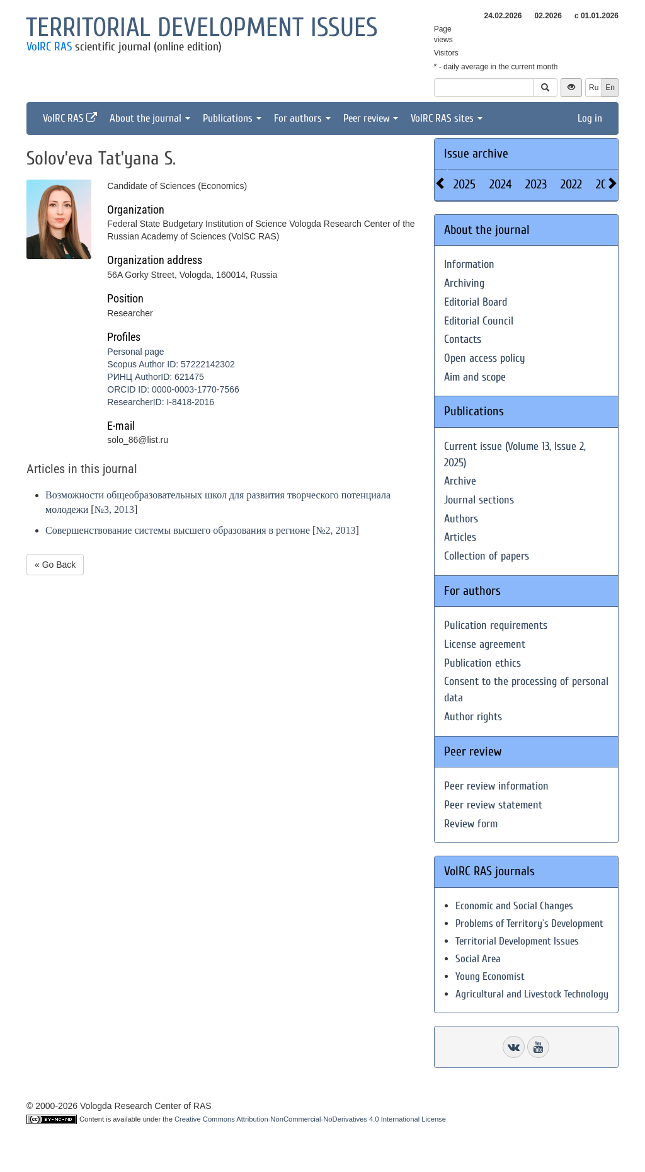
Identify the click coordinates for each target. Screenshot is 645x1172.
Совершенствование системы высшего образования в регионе (177, 530)
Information (469, 264)
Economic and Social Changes (514, 906)
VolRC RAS (49, 47)
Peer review (370, 118)
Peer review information (496, 786)
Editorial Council (478, 321)
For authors (302, 118)
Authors (461, 519)
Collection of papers (486, 556)
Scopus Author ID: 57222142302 (170, 364)
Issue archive (476, 153)
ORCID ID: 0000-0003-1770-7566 (173, 389)
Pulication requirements (495, 625)
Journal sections (479, 500)
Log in (590, 118)
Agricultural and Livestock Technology (531, 994)
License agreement (484, 644)
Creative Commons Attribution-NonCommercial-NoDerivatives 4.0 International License (310, 1119)
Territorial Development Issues (517, 941)
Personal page (135, 352)
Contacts (462, 339)
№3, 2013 (114, 509)
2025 (465, 184)
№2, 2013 (335, 530)
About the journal (150, 118)
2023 (536, 184)
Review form (471, 823)
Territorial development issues (202, 27)
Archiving (464, 283)
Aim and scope (475, 377)
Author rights (473, 716)
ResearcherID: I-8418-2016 (160, 402)
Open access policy (484, 358)
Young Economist (490, 976)
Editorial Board (475, 302)
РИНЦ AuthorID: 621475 (155, 377)
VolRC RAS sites (446, 118)
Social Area (478, 959)
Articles (460, 537)
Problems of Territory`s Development (529, 923)
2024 (500, 184)
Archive (460, 481)
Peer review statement (493, 805)
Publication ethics (482, 663)
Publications (232, 118)
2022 (571, 184)
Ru (593, 87)
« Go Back (55, 565)
